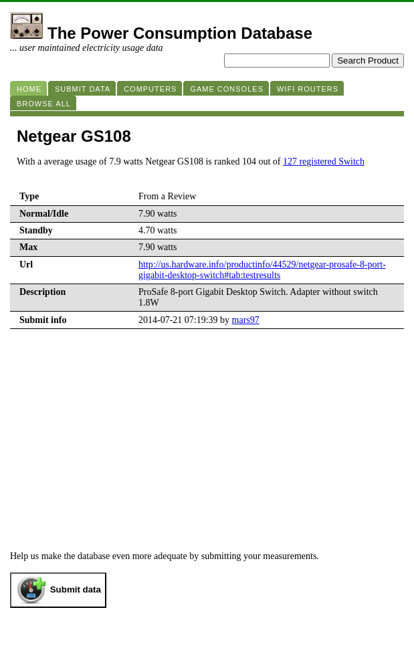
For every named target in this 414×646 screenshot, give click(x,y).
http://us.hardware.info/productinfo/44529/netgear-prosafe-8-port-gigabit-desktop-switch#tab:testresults (262, 269)
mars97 (246, 320)
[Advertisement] (207, 429)
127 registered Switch (324, 161)
